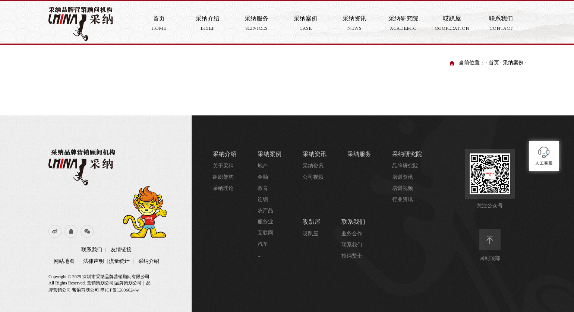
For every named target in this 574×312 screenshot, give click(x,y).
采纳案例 (513, 63)
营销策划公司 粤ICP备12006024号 (105, 289)
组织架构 (223, 177)
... (260, 255)
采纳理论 (223, 188)
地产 (263, 166)
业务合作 (351, 233)
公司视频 (313, 177)
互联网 (265, 233)
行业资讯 (402, 199)
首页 (494, 63)
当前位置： (472, 63)
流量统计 (119, 261)
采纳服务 (359, 154)
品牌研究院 (405, 166)
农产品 (265, 210)
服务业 (265, 222)
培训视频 (402, 188)
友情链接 (121, 249)
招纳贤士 (351, 256)
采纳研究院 (407, 154)
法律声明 (93, 261)
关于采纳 (223, 166)
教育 (263, 188)
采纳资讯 (315, 154)
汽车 (263, 244)
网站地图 (64, 261)
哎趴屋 (312, 222)
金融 (263, 177)
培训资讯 (402, 177)
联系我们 (91, 249)
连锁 (263, 199)
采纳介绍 (148, 261)
